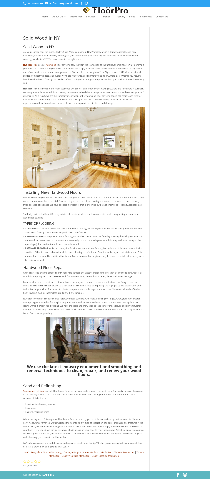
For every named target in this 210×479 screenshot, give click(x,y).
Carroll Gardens (90, 452)
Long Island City (39, 452)
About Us (57, 17)
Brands (106, 17)
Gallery (121, 17)
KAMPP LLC (48, 474)
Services (90, 17)
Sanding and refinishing (34, 391)
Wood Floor (76, 17)
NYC (26, 452)
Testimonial (145, 17)
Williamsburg (55, 452)
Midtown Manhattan (124, 452)
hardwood (51, 64)
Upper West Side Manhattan (76, 455)
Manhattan (106, 452)
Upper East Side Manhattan (105, 455)
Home (45, 17)
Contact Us (162, 17)
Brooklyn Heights (72, 452)
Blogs (132, 17)
